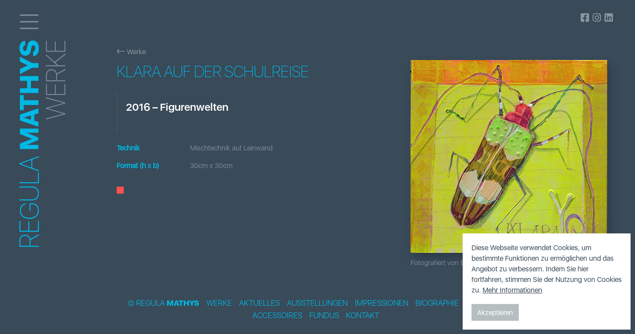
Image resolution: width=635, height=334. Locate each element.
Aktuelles (259, 303)
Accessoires (277, 315)
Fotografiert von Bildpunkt (450, 262)
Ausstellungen (317, 303)
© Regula (163, 303)
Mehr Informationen (512, 290)
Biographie (437, 303)
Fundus (324, 315)
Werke (131, 52)
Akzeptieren (495, 312)
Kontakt (362, 315)
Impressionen (381, 303)
